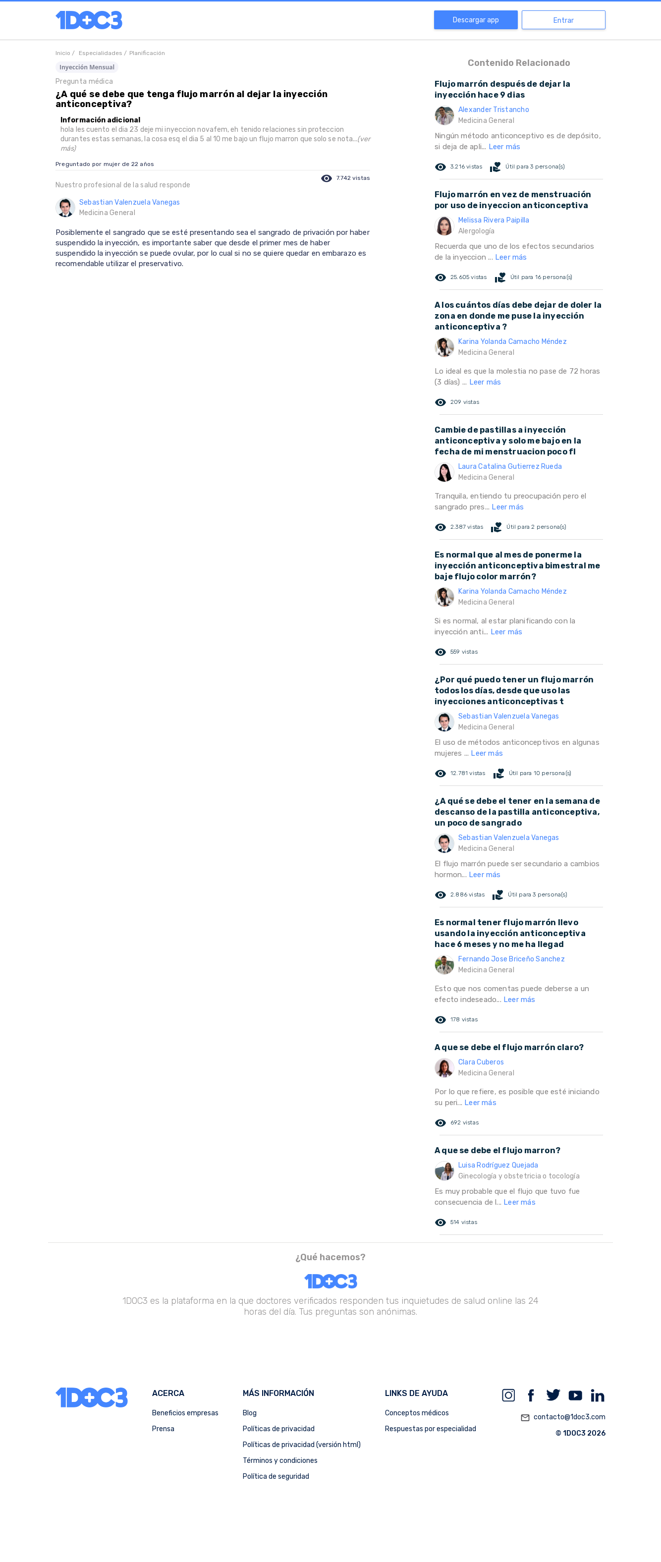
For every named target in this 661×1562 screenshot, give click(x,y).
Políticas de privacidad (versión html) (302, 1445)
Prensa (163, 1429)
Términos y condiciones (280, 1460)
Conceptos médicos (417, 1413)
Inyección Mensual (86, 67)
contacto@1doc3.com (563, 1418)
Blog (250, 1413)
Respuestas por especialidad (430, 1429)
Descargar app (476, 20)
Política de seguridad (276, 1476)
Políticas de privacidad (279, 1429)
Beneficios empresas (185, 1413)
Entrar (563, 20)
